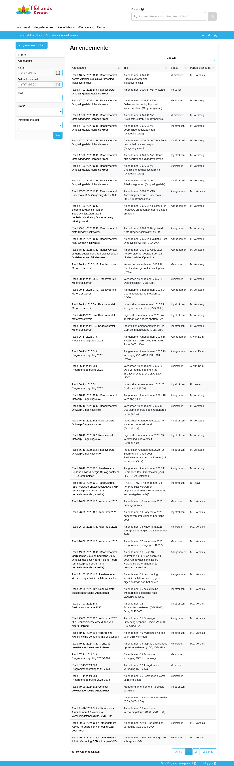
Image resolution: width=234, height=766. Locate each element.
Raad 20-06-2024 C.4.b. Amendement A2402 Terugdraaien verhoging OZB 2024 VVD (94, 726)
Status (21, 106)
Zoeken (135, 9)
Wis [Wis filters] (57, 135)
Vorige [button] (178, 751)
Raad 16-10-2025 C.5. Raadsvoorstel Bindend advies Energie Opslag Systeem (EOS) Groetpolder (95, 472)
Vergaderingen (43, 27)
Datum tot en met (28, 79)
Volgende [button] (208, 751)
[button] (212, 16)
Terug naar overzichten (33, 45)
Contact (102, 27)
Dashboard (23, 27)
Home (39, 35)
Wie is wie (84, 27)
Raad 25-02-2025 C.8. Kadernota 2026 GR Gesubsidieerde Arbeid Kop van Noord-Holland (94, 622)
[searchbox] (168, 16)
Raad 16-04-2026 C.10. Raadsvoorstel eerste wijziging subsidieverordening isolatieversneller (94, 79)
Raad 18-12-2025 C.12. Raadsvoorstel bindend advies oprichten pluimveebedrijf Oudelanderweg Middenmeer (95, 253)
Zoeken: (171, 57)
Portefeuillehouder (28, 120)
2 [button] (196, 751)
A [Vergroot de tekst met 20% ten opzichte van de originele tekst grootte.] (209, 35)
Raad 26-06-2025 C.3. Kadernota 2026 (94, 501)
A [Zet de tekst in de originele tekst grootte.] (203, 35)
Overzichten (64, 27)
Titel (20, 92)
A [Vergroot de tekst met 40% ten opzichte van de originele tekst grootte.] (215, 35)
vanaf (21, 67)
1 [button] (190, 751)
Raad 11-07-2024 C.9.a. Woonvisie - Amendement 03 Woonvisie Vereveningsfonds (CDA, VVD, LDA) (93, 712)
